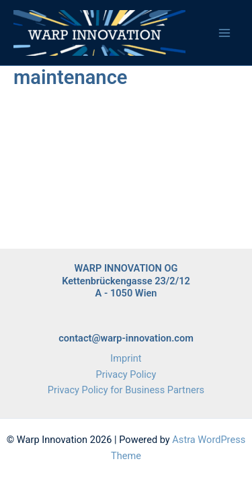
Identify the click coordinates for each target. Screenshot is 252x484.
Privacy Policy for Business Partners (126, 390)
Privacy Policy (126, 374)
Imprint (125, 358)
